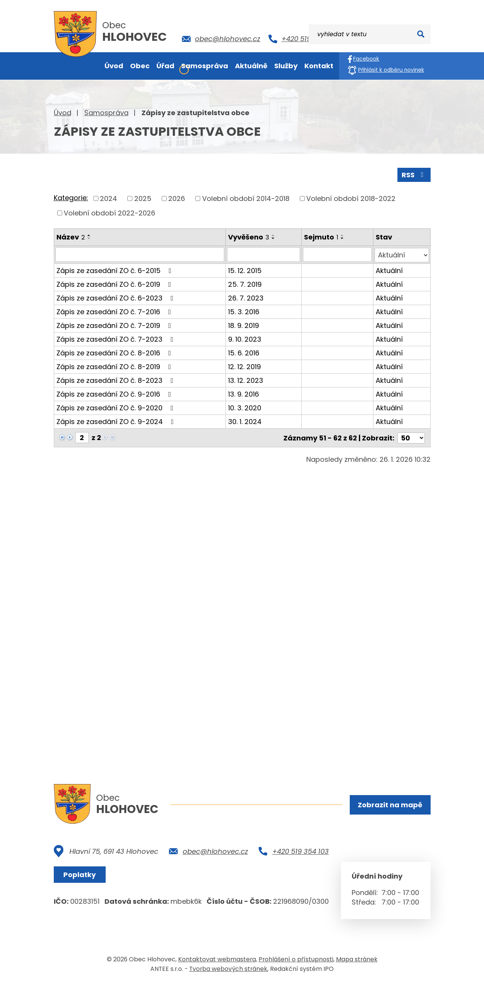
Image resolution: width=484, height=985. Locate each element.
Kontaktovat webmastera (217, 959)
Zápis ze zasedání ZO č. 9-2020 (116, 407)
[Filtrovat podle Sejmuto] (337, 254)
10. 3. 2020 (245, 407)
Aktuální (389, 270)
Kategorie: (71, 197)
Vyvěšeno (249, 236)
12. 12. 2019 (244, 366)
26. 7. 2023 (246, 297)
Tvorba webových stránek (228, 969)
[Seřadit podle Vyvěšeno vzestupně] (274, 234)
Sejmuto (321, 236)
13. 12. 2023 (246, 379)
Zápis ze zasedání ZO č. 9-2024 (116, 421)
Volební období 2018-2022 (351, 198)
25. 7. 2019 (245, 283)
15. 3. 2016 (244, 311)
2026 (176, 198)
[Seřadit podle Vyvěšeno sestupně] (274, 237)
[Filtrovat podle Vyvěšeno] (264, 254)
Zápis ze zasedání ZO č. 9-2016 (115, 393)
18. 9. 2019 (243, 324)
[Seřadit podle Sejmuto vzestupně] (343, 234)
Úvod (62, 112)
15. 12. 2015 (245, 270)
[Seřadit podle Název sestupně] (89, 237)
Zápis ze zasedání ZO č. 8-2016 (115, 352)
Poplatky (80, 875)
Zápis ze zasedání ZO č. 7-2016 (115, 311)
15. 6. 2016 (244, 352)
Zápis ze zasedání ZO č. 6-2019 (115, 283)
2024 (108, 198)
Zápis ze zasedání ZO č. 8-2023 (116, 379)
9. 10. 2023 (245, 338)
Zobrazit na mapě (390, 805)
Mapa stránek (357, 959)
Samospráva (106, 112)
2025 (142, 198)
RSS (413, 174)
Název (70, 236)
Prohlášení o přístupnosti (296, 959)
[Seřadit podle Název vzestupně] (89, 234)
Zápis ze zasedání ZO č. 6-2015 (115, 270)
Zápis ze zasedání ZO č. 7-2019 (115, 324)
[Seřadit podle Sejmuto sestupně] (343, 237)
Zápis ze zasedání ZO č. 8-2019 (115, 366)
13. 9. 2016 (243, 393)
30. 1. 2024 (245, 421)
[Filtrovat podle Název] (140, 254)
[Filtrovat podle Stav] (402, 254)
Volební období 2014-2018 (245, 198)
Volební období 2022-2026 (109, 212)
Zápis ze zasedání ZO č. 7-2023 (116, 338)
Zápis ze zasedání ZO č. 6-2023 (116, 297)
